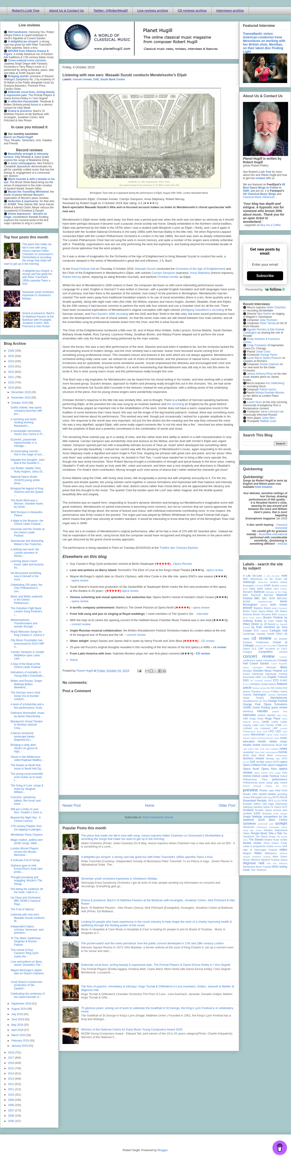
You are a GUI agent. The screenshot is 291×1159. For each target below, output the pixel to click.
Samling (258, 807)
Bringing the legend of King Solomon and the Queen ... (27, 492)
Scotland (248, 810)
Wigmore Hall (253, 863)
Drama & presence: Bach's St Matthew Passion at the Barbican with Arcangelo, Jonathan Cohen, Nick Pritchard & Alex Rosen (38, 320)
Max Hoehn (264, 313)
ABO (245, 579)
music (276, 738)
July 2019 (17, 1014)
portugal (257, 786)
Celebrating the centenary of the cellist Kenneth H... (28, 995)
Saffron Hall (260, 803)
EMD (258, 677)
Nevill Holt (281, 745)
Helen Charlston (276, 307)
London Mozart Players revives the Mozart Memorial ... (24, 852)
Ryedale (247, 803)
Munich (283, 734)
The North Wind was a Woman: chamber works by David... (27, 504)
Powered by (265, 289)
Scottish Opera (263, 810)
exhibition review (259, 684)
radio (271, 790)
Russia (277, 801)
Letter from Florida (263, 725)
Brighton (258, 608)
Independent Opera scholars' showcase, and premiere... (27, 930)
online (268, 761)
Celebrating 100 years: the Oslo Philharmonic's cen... (26, 588)
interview (202, 613)
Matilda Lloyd (268, 421)
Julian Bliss (268, 417)
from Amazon (263, 486)
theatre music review (275, 839)
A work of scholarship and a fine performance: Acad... (27, 706)
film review (276, 688)
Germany (282, 694)
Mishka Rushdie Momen (269, 392)
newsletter (248, 752)
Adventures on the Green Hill (268, 579)
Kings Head (256, 718)
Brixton (257, 614)
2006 (11, 1115)
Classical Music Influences (259, 197)
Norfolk (283, 752)
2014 (11, 1073)
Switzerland (281, 830)
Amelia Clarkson (269, 364)
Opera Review (182, 563)
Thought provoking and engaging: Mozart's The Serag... (26, 880)
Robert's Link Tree (25, 10)
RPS (270, 800)
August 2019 (19, 1008)
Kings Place (272, 718)
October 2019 (19, 402)
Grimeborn (280, 704)
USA (284, 846)
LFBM (278, 725)
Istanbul (271, 715)
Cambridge (249, 633)
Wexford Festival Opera (274, 859)
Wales (258, 853)
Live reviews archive (152, 10)
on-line (260, 761)
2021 (11, 377)
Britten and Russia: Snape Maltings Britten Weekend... (26, 684)
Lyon (285, 731)
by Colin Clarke (273, 621)
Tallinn (246, 833)
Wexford (255, 859)
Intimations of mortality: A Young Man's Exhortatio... (28, 674)
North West (266, 755)
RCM (284, 790)
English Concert (277, 677)
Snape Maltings (252, 816)
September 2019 (21, 1003)
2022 (11, 371)
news (283, 748)
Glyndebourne (278, 697)
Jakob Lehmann (269, 411)
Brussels (266, 614)
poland (246, 786)
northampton (281, 755)
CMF (260, 648)
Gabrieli (247, 694)
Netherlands (268, 745)
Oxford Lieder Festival (265, 776)
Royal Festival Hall (83, 268)
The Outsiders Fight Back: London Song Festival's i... (26, 611)
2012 (11, 1084)
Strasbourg (261, 827)
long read (262, 731)
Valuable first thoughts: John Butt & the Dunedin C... (28, 461)
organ (278, 773)
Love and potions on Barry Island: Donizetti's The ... (27, 963)
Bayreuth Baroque (262, 595)
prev (285, 786)
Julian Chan (263, 351)
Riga (270, 797)
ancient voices (278, 582)
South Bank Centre (112, 79)
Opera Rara (269, 768)
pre (277, 786)
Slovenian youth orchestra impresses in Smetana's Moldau (119, 878)
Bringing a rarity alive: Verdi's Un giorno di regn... (24, 748)
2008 (11, 1105)
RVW (284, 800)
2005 (11, 1121)
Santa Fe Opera (272, 807)
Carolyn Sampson (163, 272)
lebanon (247, 722)
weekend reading (261, 856)
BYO (256, 630)
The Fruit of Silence (22, 909)
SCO (284, 807)
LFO (285, 725)
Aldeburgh (249, 582)
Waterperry (271, 853)
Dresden (247, 670)
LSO (278, 731)
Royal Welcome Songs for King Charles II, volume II (27, 633)
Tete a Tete (275, 833)
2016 (11, 1063)
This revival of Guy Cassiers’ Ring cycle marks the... (24, 953)
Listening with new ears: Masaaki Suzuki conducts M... (27, 918)
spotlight (281, 823)
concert (283, 651)
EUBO (283, 680)
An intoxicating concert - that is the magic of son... (27, 453)
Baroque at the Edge (276, 592)
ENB (264, 677)
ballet (252, 588)
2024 (11, 361)
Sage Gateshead (277, 803)
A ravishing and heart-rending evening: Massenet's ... (24, 422)
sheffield (247, 813)
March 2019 (18, 1035)
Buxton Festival (273, 617)
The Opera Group (265, 836)
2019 (11, 387)
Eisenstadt (248, 677)
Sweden (268, 830)
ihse (285, 711)
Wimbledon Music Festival (257, 866)
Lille (256, 728)
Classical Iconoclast (281, 526)
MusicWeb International (273, 534)
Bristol (267, 608)
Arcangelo (248, 585)
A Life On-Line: (272, 576)
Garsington (259, 694)
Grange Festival (277, 701)
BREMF (247, 608)
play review (280, 782)
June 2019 (18, 1019)
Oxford (247, 776)
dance (246, 667)
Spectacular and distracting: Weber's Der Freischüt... (27, 542)
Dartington (258, 667)
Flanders (256, 691)
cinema (258, 645)
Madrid (246, 734)
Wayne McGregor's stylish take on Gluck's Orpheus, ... (27, 973)
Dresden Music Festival (267, 670)
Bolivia (264, 605)
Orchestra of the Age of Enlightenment (200, 268)
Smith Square (280, 813)
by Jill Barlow (267, 624)
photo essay (266, 782)
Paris (264, 779)
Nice (257, 752)
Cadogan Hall (278, 630)
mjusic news (272, 734)
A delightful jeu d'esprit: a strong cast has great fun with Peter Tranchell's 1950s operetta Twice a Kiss (147, 857)
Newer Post (71, 805)
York (253, 870)
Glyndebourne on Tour (255, 701)
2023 (11, 366)
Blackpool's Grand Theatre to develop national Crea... (26, 725)
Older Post (227, 805)
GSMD (247, 707)
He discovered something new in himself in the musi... (26, 576)
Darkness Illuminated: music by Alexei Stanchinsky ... (27, 714)
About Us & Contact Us (66, 10)
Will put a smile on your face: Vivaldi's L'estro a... (27, 811)
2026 (11, 350)
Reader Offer (250, 794)
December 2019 (21, 392)
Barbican (259, 591)
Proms (263, 790)
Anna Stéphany (200, 272)
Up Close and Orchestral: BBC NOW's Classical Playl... (26, 901)
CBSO (279, 633)
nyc (278, 758)
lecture (256, 722)
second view (280, 810)
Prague (268, 786)
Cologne (247, 651)
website (246, 856)
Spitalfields (249, 823)
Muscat (269, 738)
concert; (283, 657)
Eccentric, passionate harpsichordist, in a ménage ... (24, 443)
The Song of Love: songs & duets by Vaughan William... (27, 789)
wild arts (272, 863)
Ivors (284, 715)
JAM (245, 718)
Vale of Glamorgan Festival (260, 849)
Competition (265, 651)
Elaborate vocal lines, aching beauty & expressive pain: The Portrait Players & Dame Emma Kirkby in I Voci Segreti (155, 964)
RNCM (283, 797)
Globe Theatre (253, 697)
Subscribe (265, 276)
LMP (275, 728)
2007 (11, 1110)
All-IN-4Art (263, 582)
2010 (11, 1094)
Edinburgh (257, 674)
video (283, 849)
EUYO (246, 684)
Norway (270, 758)
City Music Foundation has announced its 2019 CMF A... (27, 643)
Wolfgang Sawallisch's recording (203, 309)
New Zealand (272, 749)
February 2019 (20, 1040)
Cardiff (270, 633)
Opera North (251, 768)
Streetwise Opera (278, 827)
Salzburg (248, 807)
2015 (11, 1068)
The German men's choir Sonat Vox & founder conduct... (25, 696)
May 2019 (17, 1024)
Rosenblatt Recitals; (255, 800)
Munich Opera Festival (254, 738)
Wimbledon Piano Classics (27, 834)
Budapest (282, 614)
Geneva (272, 695)
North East (249, 755)
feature (272, 684)
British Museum (279, 608)
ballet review (264, 588)
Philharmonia (250, 782)
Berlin (283, 601)
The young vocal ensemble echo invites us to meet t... (27, 777)
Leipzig (247, 725)
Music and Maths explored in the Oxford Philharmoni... (26, 600)
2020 (11, 382)
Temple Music (259, 833)
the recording (175, 404)
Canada (260, 633)
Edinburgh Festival (276, 674)
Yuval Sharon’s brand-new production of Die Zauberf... (26, 985)
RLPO (276, 797)
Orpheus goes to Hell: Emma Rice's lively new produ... (26, 869)
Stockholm (248, 827)
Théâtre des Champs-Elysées (178, 547)
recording (282, 794)
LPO (271, 731)
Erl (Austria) (256, 680)
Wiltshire (283, 863)
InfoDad (282, 543)
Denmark (271, 667)
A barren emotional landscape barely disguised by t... (23, 736)
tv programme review (261, 846)
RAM (277, 790)
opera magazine (277, 765)
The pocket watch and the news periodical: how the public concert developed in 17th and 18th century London (152, 943)
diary (283, 667)
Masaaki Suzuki (145, 268)
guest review (279, 707)
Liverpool (265, 728)
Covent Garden (259, 663)
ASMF (267, 585)
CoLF (284, 648)
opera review (214, 570)
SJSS (257, 813)
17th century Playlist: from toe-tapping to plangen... (27, 828)
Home (74, 659)
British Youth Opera (254, 611)
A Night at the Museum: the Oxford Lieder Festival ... (27, 522)
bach (245, 589)
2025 (11, 356)
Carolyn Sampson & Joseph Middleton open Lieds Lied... (27, 655)
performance (279, 779)
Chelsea (247, 642)
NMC (262, 752)
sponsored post (266, 824)
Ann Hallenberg (275, 383)
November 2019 (21, 397)
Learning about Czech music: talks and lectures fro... (27, 564)
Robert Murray (71, 277)
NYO (284, 758)
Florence (266, 691)
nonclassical (272, 752)
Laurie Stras (254, 402)
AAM (284, 575)
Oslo (284, 772)
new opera (248, 749)
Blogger (162, 1150)
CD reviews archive (192, 10)
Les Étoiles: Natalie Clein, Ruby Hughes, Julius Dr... (27, 470)
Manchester (258, 734)
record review (267, 794)
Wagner (247, 853)
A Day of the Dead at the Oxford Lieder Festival (25, 665)
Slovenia (266, 813)
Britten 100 (272, 611)
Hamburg (248, 711)
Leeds (265, 721)
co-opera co (272, 648)
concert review (82, 79)
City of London (270, 645)
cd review (219, 647)
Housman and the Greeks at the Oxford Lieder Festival (27, 532)
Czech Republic (279, 663)
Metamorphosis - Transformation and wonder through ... (24, 623)
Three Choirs (271, 843)
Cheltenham (262, 642)
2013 (11, 1078)
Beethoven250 (265, 601)
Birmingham (250, 604)
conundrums (269, 660)
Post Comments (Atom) (158, 817)
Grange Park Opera (257, 704)
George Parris (268, 354)
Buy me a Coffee (271, 225)
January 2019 (19, 1045)
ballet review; (280, 589)
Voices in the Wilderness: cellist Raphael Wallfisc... (27, 758)
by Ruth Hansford (263, 627)
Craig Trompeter (257, 345)
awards (283, 585)
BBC (257, 598)
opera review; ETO (264, 773)
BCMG (246, 601)
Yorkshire (261, 870)
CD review (208, 641)
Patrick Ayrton (268, 389)
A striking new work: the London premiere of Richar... (25, 553)
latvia (284, 718)
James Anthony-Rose (260, 373)
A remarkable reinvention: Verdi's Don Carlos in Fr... (28, 432)
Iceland (275, 711)
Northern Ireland (253, 758)
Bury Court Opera (252, 617)
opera (283, 761)
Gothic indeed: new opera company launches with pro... (26, 411)
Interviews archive (230, 10)
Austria (275, 585)
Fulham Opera (279, 691)
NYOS (246, 762)
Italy (279, 715)
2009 (11, 1099)
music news (267, 741)
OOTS (276, 761)
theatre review (252, 843)
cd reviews (280, 638)
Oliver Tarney (267, 323)
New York (259, 749)
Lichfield (247, 728)
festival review (259, 688)
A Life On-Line (252, 575)
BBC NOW (268, 598)
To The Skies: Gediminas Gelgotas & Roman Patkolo (26, 941)
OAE (96, 79)
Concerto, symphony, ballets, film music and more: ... (26, 800)
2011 (11, 1089)
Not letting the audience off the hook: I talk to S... (27, 890)
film (268, 688)
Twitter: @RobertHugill (111, 10)
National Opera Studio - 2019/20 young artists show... (25, 480)
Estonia (268, 680)
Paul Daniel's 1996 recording (109, 314)
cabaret (264, 630)
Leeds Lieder (279, 721)
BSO (274, 614)
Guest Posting (261, 707)
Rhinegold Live (259, 797)
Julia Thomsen (268, 320)
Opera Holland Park (255, 765)
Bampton (248, 591)
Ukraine (278, 846)
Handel (262, 711)
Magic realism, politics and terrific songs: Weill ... (26, 841)
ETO (276, 680)
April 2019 (17, 1030)
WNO (275, 866)
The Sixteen (256, 839)
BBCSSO (282, 598)
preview (250, 790)
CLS (254, 648)
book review (278, 604)
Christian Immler (168, 277)
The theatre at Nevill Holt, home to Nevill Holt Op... (27, 767)
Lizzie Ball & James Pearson (264, 357)
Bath (245, 595)
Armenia (259, 585)
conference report (252, 660)
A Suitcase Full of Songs (25, 860)
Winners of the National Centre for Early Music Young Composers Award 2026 (131, 1029)
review (246, 797)
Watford (283, 853)
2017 (11, 1057)
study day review (252, 830)
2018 (11, 1052)
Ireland (261, 715)
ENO (246, 680)
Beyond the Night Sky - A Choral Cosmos (26, 819)
